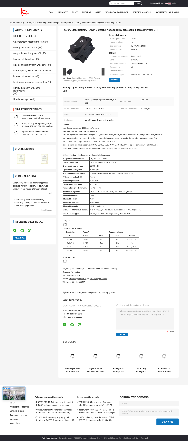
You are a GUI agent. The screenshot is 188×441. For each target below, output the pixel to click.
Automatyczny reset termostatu (29, 41)
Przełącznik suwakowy (24, 76)
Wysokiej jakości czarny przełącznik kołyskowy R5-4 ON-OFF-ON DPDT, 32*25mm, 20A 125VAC (35, 134)
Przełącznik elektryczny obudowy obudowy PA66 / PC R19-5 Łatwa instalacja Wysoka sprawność (118, 370)
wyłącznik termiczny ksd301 (27, 53)
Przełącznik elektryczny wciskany (29, 65)
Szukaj (137, 3)
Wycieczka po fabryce (116, 12)
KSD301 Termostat (22, 36)
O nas (98, 12)
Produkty (63, 12)
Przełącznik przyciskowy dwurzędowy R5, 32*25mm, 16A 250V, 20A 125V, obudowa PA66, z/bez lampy (37, 126)
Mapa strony (15, 423)
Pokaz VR (86, 12)
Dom (51, 12)
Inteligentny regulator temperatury (30, 82)
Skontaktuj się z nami (167, 12)
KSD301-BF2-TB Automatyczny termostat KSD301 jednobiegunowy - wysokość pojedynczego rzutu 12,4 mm (54, 404)
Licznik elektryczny (22, 99)
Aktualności (15, 419)
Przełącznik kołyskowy (36, 23)
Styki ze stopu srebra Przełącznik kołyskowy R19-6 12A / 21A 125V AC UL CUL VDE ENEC (95, 370)
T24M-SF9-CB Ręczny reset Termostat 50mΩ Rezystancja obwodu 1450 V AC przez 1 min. (96, 404)
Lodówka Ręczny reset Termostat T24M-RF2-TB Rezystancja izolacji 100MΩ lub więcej (96, 419)
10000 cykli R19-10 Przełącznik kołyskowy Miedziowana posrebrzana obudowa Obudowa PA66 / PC (72, 370)
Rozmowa (115, 80)
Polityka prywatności (49, 438)
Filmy (75, 12)
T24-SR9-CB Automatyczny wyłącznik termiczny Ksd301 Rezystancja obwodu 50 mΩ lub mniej (55, 419)
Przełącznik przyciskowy (91, 293)
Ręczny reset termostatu (25, 47)
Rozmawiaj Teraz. (157, 3)
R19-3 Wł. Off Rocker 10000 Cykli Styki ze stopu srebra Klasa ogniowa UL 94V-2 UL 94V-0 (164, 370)
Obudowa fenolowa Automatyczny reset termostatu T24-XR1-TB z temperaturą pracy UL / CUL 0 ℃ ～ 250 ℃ (54, 412)
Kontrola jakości (142, 12)
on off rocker (76, 293)
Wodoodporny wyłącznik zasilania (30, 70)
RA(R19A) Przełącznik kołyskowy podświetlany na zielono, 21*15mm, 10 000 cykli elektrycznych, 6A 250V (141, 370)
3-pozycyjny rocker (108, 293)
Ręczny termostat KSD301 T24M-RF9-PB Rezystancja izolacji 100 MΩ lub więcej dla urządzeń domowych (97, 412)
